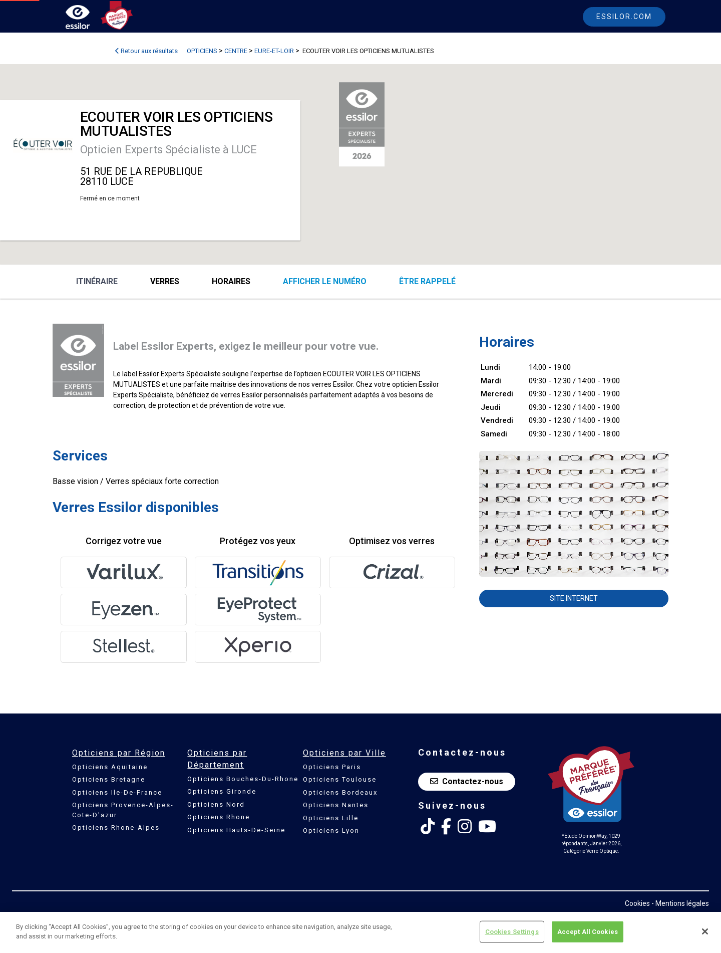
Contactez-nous (466, 781)
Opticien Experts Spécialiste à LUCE (168, 149)
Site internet (574, 598)
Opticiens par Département (217, 759)
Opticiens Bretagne (108, 779)
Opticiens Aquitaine (110, 767)
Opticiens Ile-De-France (117, 792)
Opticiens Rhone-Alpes (116, 827)
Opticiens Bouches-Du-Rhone (242, 779)
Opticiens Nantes (336, 805)
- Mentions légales (680, 903)
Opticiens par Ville (344, 753)
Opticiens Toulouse (340, 779)
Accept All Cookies (587, 931)
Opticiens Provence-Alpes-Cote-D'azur (123, 810)
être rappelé (427, 281)
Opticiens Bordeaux (340, 792)
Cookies (637, 903)
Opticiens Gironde (221, 791)
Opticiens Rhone (218, 817)
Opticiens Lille (330, 818)
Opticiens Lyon (331, 830)
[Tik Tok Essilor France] (427, 826)
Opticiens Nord (216, 804)
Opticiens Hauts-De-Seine (236, 830)
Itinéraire (97, 281)
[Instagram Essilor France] (464, 826)
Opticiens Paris (332, 767)
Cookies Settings (512, 931)
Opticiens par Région (118, 753)
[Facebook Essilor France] (446, 826)
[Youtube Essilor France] (487, 826)
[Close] (705, 931)
